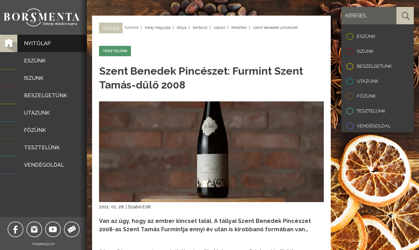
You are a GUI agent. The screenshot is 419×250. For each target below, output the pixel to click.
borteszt (200, 27)
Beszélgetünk (374, 66)
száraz (219, 27)
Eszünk (366, 36)
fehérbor (239, 27)
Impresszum (43, 244)
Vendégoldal (374, 125)
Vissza (110, 28)
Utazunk (367, 81)
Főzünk (366, 96)
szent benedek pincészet (275, 27)
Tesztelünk (371, 111)
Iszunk (365, 51)
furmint (132, 27)
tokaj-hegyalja (158, 27)
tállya (182, 27)
